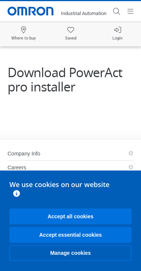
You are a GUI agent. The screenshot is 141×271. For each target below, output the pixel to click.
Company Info (24, 154)
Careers (17, 167)
